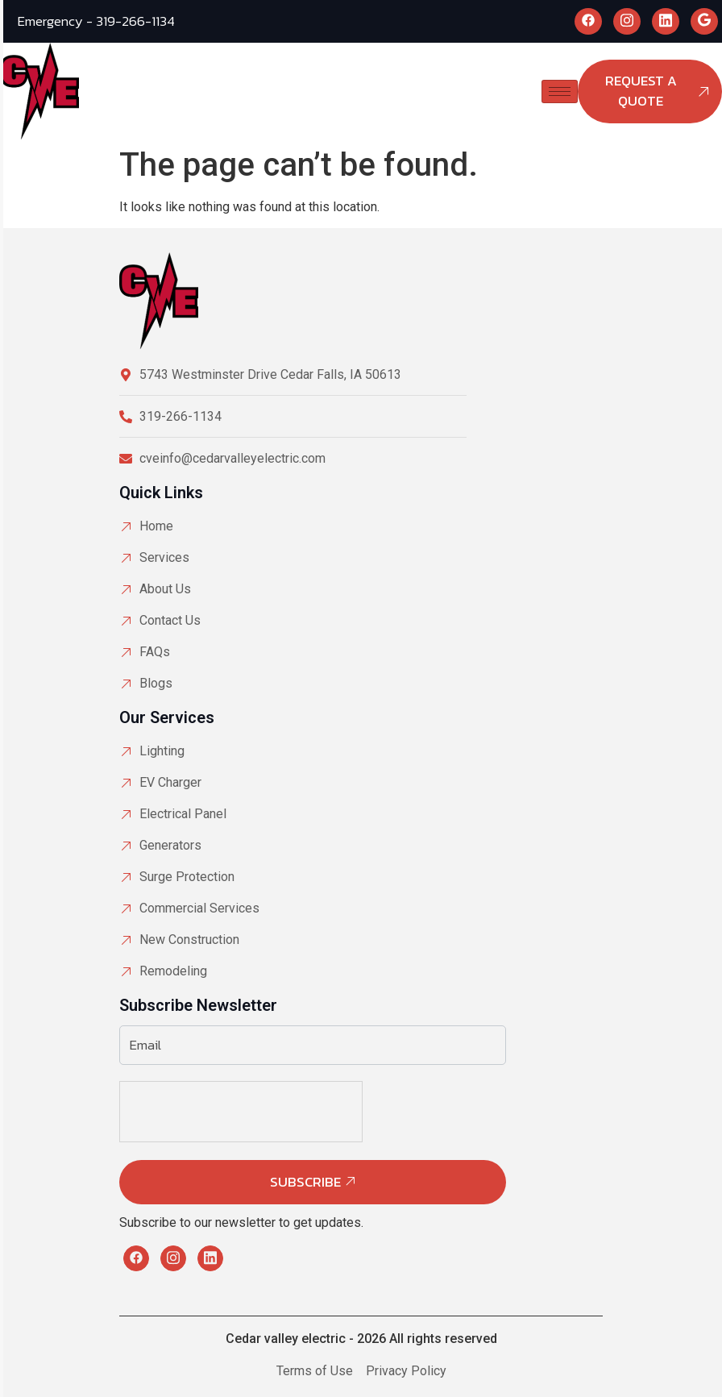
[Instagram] (627, 21)
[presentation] (241, 1141)
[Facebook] (588, 21)
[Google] (704, 21)
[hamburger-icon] (560, 91)
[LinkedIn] (665, 21)
